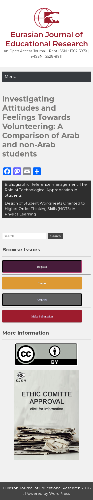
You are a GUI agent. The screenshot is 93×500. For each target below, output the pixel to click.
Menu (11, 76)
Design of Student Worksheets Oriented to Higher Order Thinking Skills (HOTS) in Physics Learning (45, 208)
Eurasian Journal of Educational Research (46, 39)
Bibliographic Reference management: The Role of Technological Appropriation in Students (46, 190)
